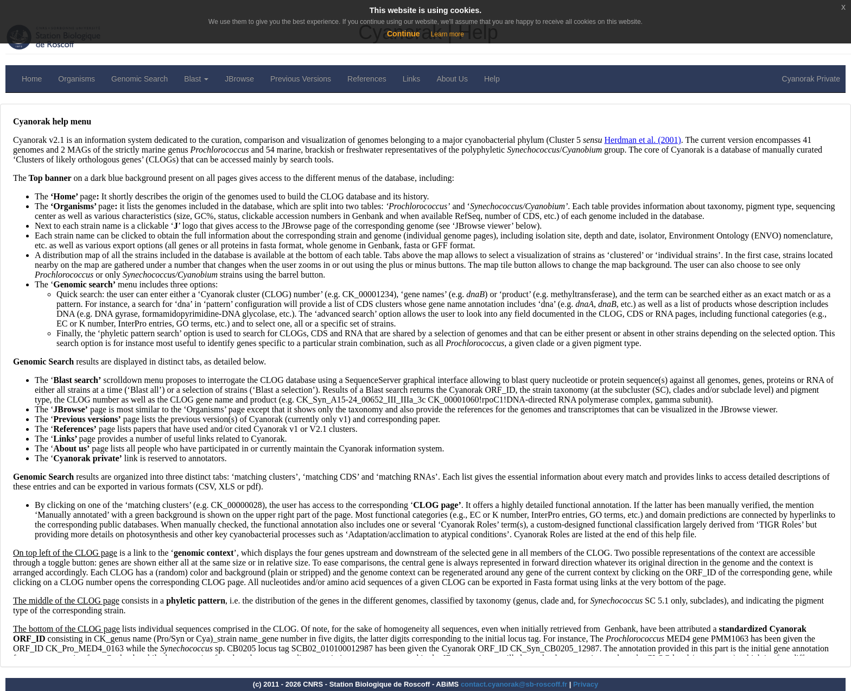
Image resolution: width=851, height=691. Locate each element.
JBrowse (239, 78)
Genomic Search (139, 78)
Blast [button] (196, 78)
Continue (403, 33)
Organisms (76, 78)
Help (492, 78)
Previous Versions (300, 78)
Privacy (585, 684)
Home (32, 78)
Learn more (447, 34)
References (366, 78)
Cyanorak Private (811, 78)
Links (412, 78)
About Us (452, 78)
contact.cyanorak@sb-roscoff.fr (514, 684)
